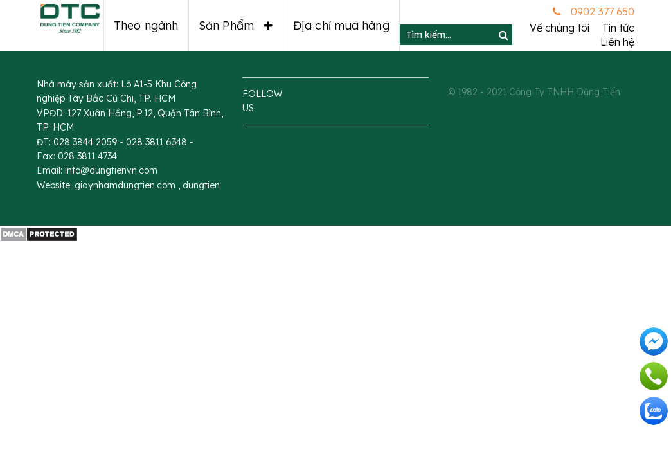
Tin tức (618, 27)
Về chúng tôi (559, 27)
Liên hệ (617, 41)
